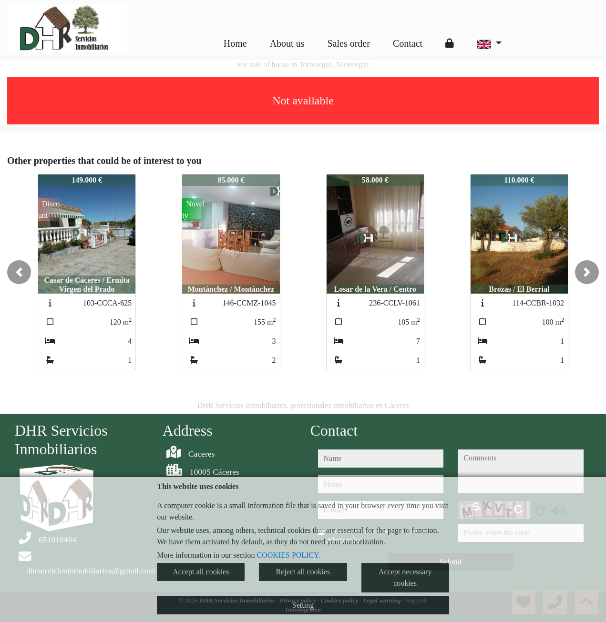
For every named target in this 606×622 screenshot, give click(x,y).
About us (287, 43)
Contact (407, 43)
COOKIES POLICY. (288, 555)
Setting (303, 605)
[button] (19, 272)
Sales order (348, 43)
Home (235, 43)
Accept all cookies (201, 572)
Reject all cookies (303, 572)
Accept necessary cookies (405, 577)
